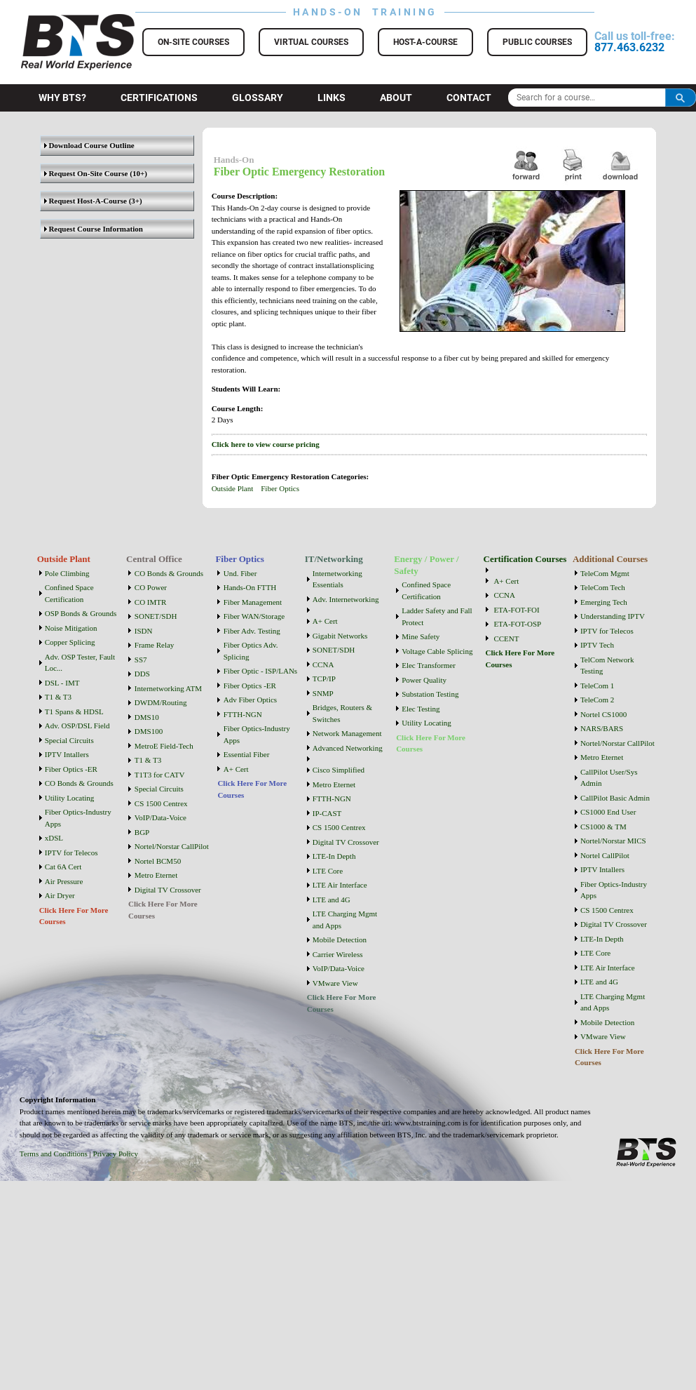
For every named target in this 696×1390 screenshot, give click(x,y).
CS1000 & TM (603, 826)
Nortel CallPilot (604, 855)
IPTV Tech (597, 645)
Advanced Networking (348, 748)
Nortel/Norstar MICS (613, 840)
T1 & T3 (58, 697)
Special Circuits (69, 740)
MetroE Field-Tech (164, 746)
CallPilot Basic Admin (615, 798)
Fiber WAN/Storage (254, 616)
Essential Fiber (247, 754)
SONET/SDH (156, 616)
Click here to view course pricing (266, 444)
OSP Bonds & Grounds (81, 613)
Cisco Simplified (338, 770)
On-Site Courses (193, 42)
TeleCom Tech (602, 587)
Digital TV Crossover (168, 890)
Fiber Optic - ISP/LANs (260, 671)
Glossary (257, 97)
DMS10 (147, 717)
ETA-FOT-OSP (517, 624)
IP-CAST (327, 813)
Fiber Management (253, 602)
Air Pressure (64, 881)
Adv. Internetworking (346, 599)
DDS (142, 673)
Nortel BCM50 (158, 861)
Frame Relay (155, 645)
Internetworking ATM (168, 688)
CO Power (151, 587)
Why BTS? (62, 97)
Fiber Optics (280, 488)
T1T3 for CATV (160, 774)
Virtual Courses (311, 42)
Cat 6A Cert (63, 866)
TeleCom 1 (597, 685)
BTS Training (60, 21)
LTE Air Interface (340, 885)
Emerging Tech (603, 602)
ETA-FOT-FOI (516, 610)
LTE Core (328, 871)
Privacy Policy (115, 1153)
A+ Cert (236, 769)
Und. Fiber (240, 573)
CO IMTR (151, 602)
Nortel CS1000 (603, 714)
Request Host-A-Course (85, 200)
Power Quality (424, 680)
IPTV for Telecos (71, 852)
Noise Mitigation (71, 628)
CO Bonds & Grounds (79, 783)
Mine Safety (420, 636)
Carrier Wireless (338, 954)
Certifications (159, 97)
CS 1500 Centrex (161, 803)
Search (680, 97)
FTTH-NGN (243, 714)
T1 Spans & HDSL (74, 711)
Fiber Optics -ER (71, 769)
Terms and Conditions (54, 1153)
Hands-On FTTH (250, 587)
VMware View (335, 983)
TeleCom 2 (597, 699)
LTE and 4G (331, 899)
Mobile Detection (340, 939)
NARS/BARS (601, 728)
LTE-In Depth (334, 856)
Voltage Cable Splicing (437, 651)
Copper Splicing (70, 642)
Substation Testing (430, 694)
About (396, 97)
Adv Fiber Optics (250, 699)
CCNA (323, 664)
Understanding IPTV (612, 616)
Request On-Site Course (86, 173)
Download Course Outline (89, 145)
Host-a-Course (425, 42)
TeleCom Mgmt (604, 573)
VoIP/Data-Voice (160, 817)
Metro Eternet (156, 875)
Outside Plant (233, 488)
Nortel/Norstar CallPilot (172, 846)
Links (332, 97)
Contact (468, 97)
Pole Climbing (67, 573)
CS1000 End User (608, 812)
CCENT (506, 638)
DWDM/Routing (161, 702)
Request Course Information (93, 229)
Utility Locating (70, 798)
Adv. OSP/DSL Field (77, 725)
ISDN (144, 631)
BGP (142, 832)
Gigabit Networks (340, 635)
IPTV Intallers (67, 754)
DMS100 (149, 731)
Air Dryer (60, 895)
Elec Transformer (429, 665)
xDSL (54, 838)
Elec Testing (420, 708)
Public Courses (537, 42)
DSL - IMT (62, 683)
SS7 (141, 659)
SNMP (323, 693)
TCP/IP (324, 678)
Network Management (347, 733)
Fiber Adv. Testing (252, 631)
